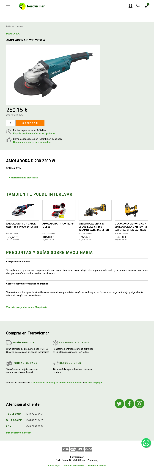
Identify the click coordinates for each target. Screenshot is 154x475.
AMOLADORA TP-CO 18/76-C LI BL (58, 225)
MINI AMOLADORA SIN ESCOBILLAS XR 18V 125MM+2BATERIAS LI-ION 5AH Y (94, 227)
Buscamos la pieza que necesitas (31, 142)
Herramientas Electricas (24, 177)
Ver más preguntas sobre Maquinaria (26, 307)
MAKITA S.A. (13, 33)
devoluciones (74, 382)
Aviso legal (54, 465)
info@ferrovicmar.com (18, 432)
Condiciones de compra (44, 382)
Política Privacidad (74, 465)
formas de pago (93, 382)
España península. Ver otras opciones (34, 133)
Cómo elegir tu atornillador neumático (27, 283)
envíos (62, 382)
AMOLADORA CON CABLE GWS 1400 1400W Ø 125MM (22, 225)
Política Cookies (97, 465)
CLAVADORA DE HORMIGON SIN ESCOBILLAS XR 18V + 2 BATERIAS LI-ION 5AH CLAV (131, 226)
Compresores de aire (18, 261)
